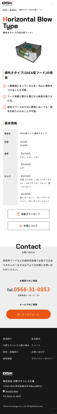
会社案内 (35, 338)
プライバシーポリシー (42, 358)
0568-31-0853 (28, 289)
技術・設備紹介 (10, 351)
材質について (31, 225)
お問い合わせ (38, 351)
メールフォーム (31, 314)
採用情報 (7, 358)
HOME (4, 10)
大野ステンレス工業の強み (15, 345)
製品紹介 (13, 10)
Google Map (12, 391)
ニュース (35, 345)
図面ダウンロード (30, 214)
